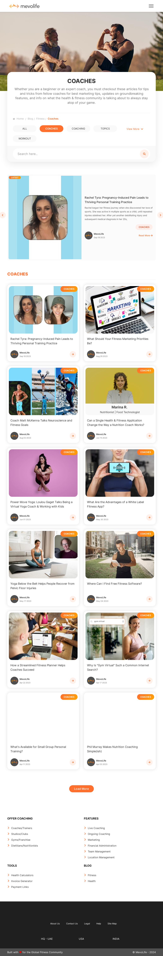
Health (92, 881)
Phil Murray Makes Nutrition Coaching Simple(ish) (112, 749)
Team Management (99, 851)
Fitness (40, 118)
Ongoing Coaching (99, 833)
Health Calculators (22, 875)
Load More (81, 788)
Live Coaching (96, 828)
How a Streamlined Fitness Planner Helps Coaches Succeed (37, 667)
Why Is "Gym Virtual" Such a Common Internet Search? (118, 667)
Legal (87, 923)
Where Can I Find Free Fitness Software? (114, 583)
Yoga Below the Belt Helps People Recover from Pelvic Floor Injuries (42, 586)
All (24, 128)
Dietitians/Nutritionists (24, 845)
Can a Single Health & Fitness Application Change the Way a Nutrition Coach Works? (115, 423)
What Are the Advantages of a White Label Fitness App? (115, 504)
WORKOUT (24, 138)
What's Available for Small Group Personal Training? (38, 749)
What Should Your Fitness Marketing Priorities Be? (117, 341)
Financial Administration (102, 845)
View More (135, 128)
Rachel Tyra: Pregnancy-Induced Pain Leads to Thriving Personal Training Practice (116, 200)
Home (18, 118)
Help (98, 923)
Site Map (112, 923)
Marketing (94, 839)
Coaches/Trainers (21, 828)
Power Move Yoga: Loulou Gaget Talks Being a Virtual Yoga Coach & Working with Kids (41, 504)
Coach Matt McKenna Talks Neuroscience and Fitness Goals (41, 423)
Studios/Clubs (19, 833)
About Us (55, 923)
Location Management (101, 857)
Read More (146, 235)
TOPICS (105, 128)
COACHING (78, 128)
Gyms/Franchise (20, 839)
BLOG (88, 865)
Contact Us (72, 923)
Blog (30, 118)
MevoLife (99, 235)
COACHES (51, 128)
